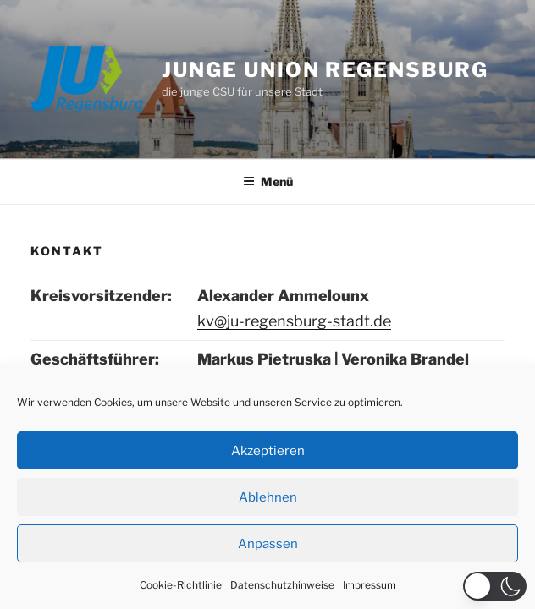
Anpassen (268, 543)
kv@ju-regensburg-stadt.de (294, 321)
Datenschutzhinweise (282, 585)
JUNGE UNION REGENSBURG (325, 70)
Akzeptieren (268, 450)
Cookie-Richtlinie (181, 585)
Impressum (369, 585)
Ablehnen (268, 497)
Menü (268, 181)
